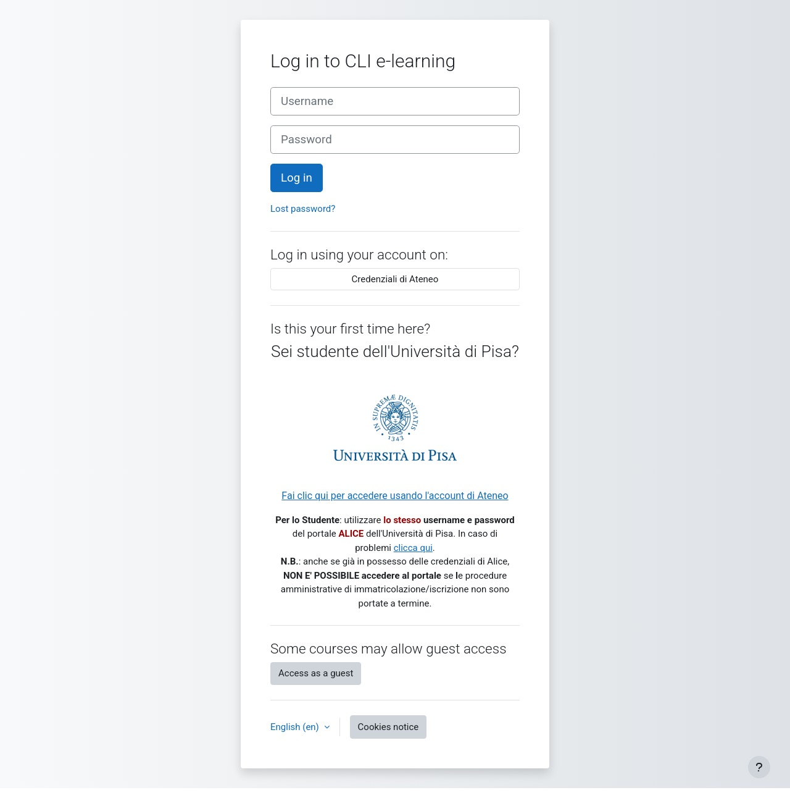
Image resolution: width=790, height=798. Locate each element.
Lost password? (302, 208)
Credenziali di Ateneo (395, 279)
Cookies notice (388, 727)
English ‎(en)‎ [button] (296, 727)
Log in (296, 178)
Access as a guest (315, 673)
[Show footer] (759, 767)
